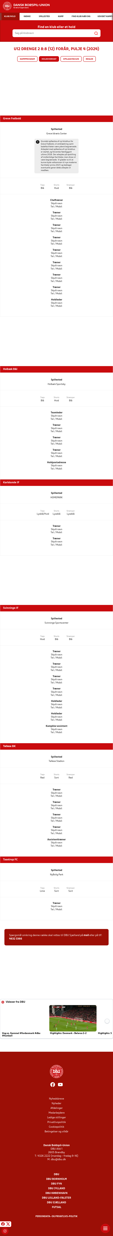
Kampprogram (27, 59)
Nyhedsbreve (56, 1099)
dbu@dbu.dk (58, 1159)
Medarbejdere (57, 1113)
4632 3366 (15, 939)
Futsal (56, 1207)
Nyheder (56, 1103)
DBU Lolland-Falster (56, 1198)
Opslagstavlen (71, 59)
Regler (89, 59)
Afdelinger (56, 1108)
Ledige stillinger (56, 1117)
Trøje (42, 185)
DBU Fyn (56, 1184)
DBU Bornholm (56, 1179)
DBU (56, 1174)
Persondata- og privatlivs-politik (56, 1216)
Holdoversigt (49, 59)
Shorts (56, 185)
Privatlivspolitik (56, 1122)
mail (86, 935)
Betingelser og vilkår (56, 1131)
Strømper (71, 185)
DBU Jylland (56, 1188)
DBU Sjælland (56, 1202)
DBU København (56, 1193)
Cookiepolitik (56, 1127)
